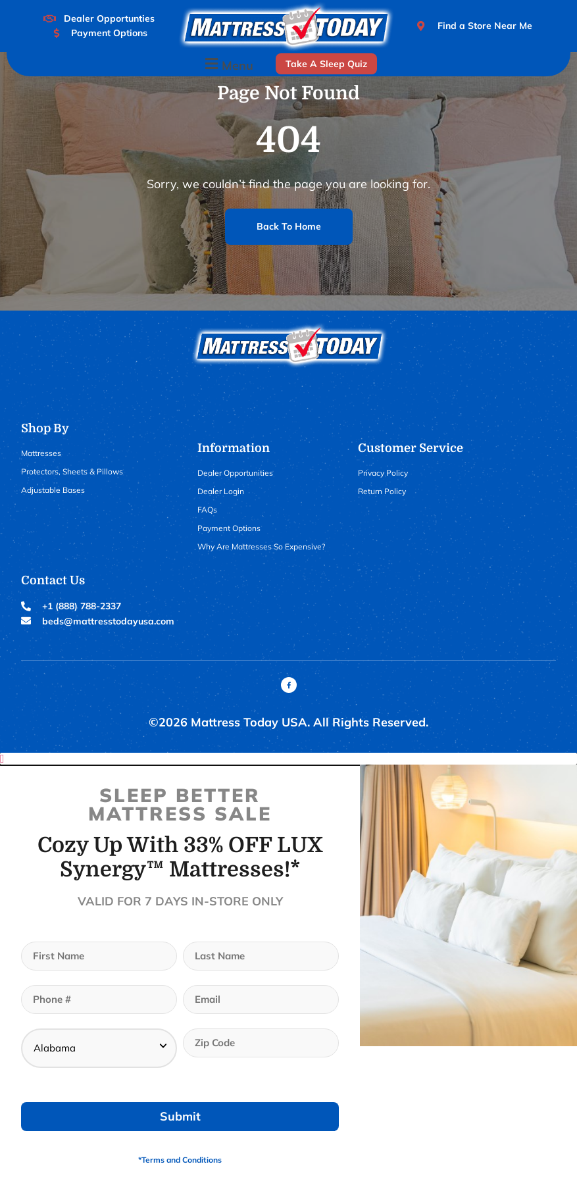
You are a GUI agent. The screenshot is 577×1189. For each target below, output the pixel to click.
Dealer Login (220, 491)
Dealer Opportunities (235, 473)
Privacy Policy (383, 473)
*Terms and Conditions (180, 1160)
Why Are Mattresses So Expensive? (261, 546)
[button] (228, 64)
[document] (288, 971)
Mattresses (41, 453)
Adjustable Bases (53, 490)
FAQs (207, 510)
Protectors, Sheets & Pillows (72, 471)
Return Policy (382, 491)
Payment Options (229, 528)
